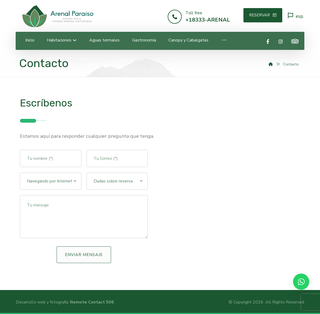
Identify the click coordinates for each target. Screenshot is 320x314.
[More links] (224, 40)
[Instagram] (281, 41)
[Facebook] (268, 41)
